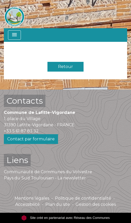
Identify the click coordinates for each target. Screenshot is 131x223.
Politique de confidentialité (83, 198)
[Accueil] (14, 14)
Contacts (24, 101)
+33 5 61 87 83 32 (21, 131)
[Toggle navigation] (14, 35)
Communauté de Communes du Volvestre (48, 171)
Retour (65, 66)
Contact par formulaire (31, 139)
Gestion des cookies (96, 204)
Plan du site (57, 204)
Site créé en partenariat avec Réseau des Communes (65, 218)
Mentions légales (31, 198)
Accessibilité (27, 204)
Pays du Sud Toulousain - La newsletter (45, 178)
